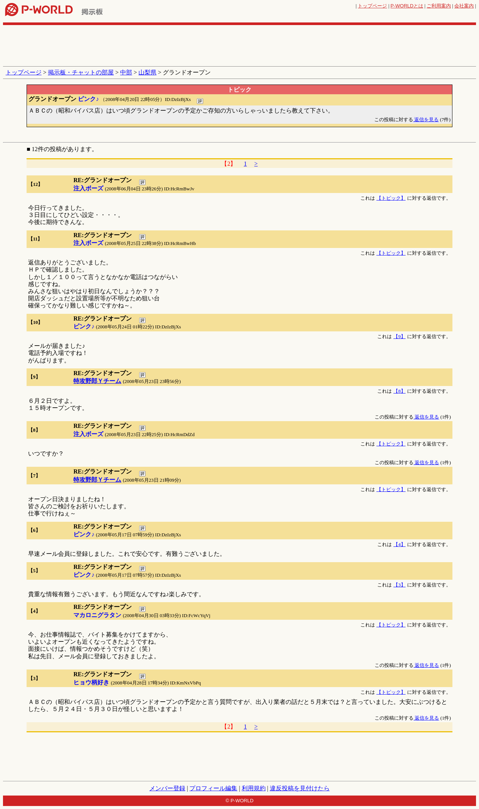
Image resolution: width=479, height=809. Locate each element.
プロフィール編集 (213, 788)
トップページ (372, 6)
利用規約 (254, 788)
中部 (126, 72)
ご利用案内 (439, 6)
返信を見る (426, 119)
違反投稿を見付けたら (300, 788)
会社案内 (464, 6)
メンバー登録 (167, 788)
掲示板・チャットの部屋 (81, 72)
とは (407, 6)
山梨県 (147, 72)
